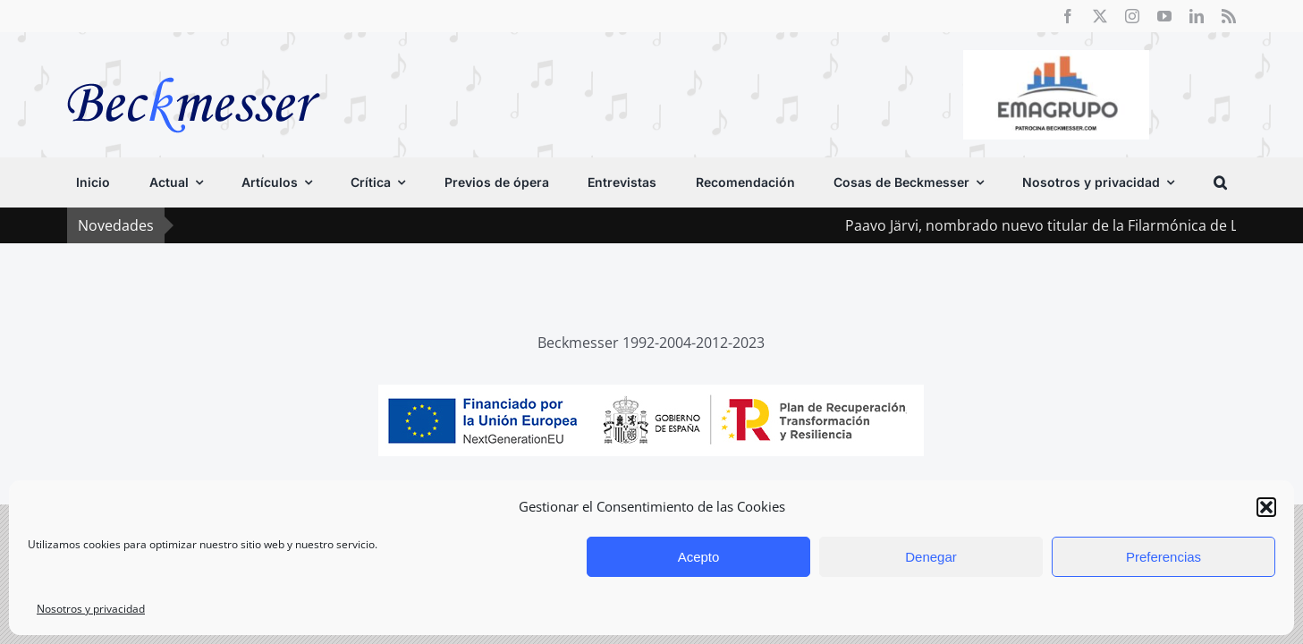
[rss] (1229, 16)
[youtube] (1164, 16)
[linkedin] (1196, 16)
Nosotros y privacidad (91, 608)
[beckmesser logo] (193, 64)
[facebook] (1068, 16)
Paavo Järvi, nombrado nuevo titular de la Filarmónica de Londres (1074, 225)
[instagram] (1132, 16)
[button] (1266, 507)
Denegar (931, 556)
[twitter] (1100, 16)
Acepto (699, 556)
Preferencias (1163, 556)
